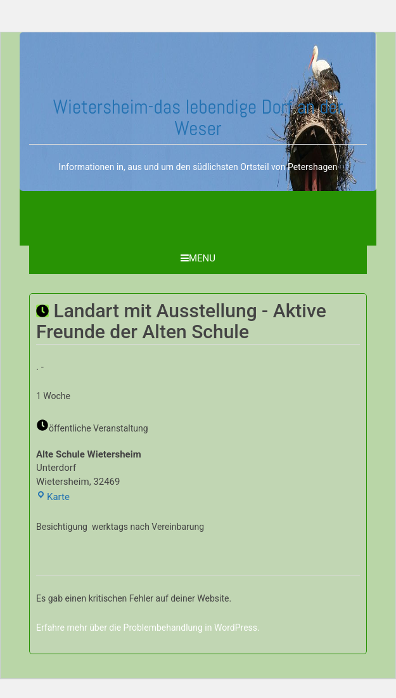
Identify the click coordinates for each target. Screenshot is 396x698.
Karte (53, 497)
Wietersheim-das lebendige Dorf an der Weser (198, 117)
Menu (198, 258)
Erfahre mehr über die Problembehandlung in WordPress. (148, 627)
